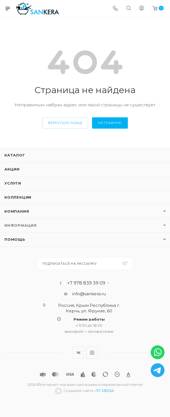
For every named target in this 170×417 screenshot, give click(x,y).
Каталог (14, 155)
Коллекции (17, 197)
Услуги (12, 183)
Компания (16, 211)
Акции (12, 169)
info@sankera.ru (89, 293)
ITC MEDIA (105, 390)
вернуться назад (65, 123)
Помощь (14, 239)
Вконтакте (78, 353)
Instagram (92, 353)
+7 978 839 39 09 (86, 283)
